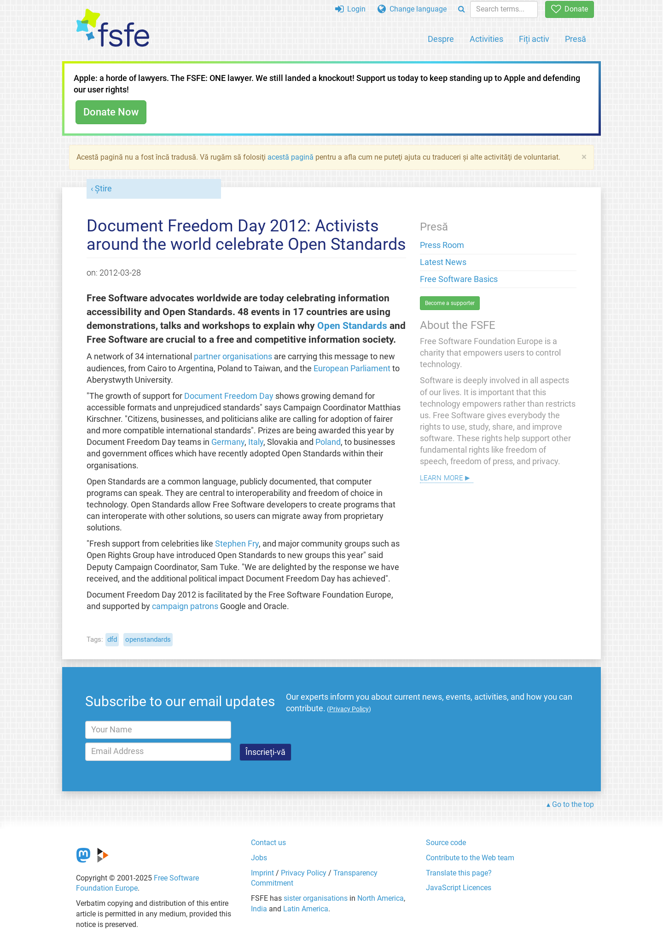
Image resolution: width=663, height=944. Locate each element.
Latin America (305, 908)
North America (380, 898)
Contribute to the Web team (470, 857)
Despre (441, 39)
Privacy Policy (303, 873)
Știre (103, 188)
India (259, 908)
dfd (112, 639)
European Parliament (352, 368)
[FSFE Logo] (112, 28)
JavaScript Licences (458, 887)
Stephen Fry (237, 543)
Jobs (259, 857)
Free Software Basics (459, 279)
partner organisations (233, 356)
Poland (328, 442)
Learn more (441, 477)
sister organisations (316, 898)
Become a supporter (450, 303)
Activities (486, 39)
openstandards (148, 639)
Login (350, 9)
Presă (575, 39)
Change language (412, 9)
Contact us (268, 842)
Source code (446, 842)
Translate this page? (459, 873)
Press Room (442, 245)
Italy (255, 442)
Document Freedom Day (228, 396)
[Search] (462, 9)
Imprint (262, 873)
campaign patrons (185, 606)
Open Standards (352, 325)
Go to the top (573, 804)
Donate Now (111, 112)
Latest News (443, 262)
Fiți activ (534, 39)
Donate (569, 9)
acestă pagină (291, 157)
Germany (227, 442)
